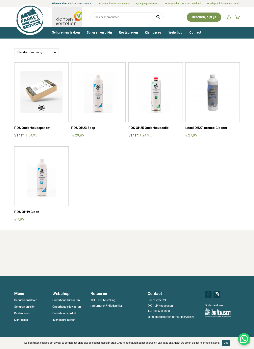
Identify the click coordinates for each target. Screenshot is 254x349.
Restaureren (128, 32)
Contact (195, 32)
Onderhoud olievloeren (66, 307)
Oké (226, 342)
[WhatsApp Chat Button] (244, 339)
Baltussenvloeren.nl (80, 3)
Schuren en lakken (66, 32)
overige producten (63, 320)
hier (119, 306)
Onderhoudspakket (64, 313)
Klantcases (153, 32)
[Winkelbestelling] (36, 52)
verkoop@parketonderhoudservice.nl (171, 317)
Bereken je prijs (204, 17)
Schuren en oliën (99, 32)
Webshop (175, 32)
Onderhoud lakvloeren (66, 300)
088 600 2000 (161, 311)
